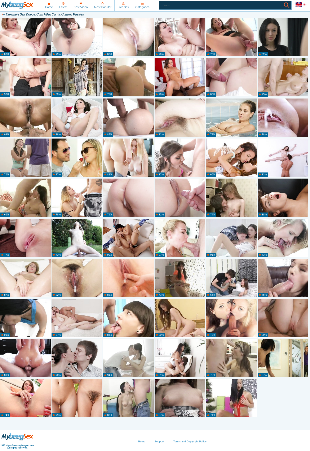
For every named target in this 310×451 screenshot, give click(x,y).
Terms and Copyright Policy (190, 441)
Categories (142, 7)
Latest (63, 7)
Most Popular (102, 7)
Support (159, 441)
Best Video (81, 7)
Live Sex (123, 7)
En (301, 5)
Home (49, 7)
